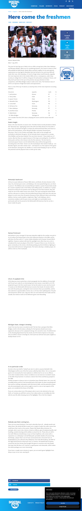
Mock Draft (70, 6)
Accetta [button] (63, 503)
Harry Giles (22, 22)
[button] (78, 490)
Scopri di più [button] (62, 506)
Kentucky (29, 22)
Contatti (31, 499)
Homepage (34, 6)
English (71, 8)
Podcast (62, 6)
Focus (56, 6)
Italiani (41, 6)
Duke (10, 22)
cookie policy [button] (67, 496)
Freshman (15, 22)
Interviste (49, 6)
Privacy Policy (39, 499)
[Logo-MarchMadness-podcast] (67, 80)
